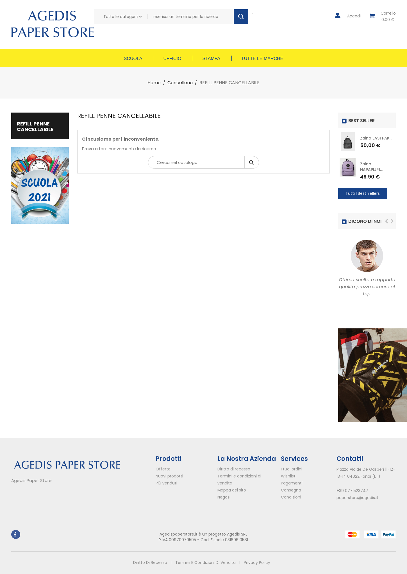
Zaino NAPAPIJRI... (371, 166)
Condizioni (291, 497)
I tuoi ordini (291, 469)
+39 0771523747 (352, 490)
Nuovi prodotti (169, 476)
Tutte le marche (262, 58)
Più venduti (166, 483)
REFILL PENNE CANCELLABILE (35, 126)
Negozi (223, 497)
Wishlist (288, 476)
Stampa (211, 58)
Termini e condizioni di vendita (205, 562)
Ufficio (172, 58)
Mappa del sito (231, 490)
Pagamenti (292, 483)
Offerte (163, 469)
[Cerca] (203, 162)
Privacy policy (258, 562)
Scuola (133, 58)
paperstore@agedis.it (357, 497)
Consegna (291, 490)
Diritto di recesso (233, 469)
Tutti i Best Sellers (362, 193)
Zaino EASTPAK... (376, 138)
